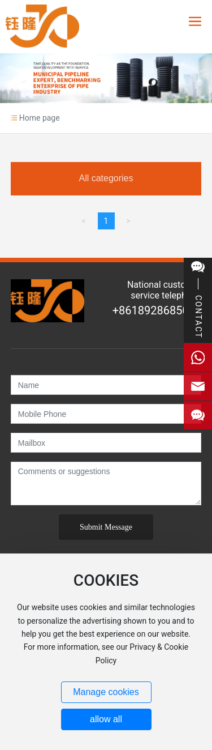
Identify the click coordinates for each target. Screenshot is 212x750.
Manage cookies (106, 692)
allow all (106, 719)
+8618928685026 (157, 310)
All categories (106, 178)
